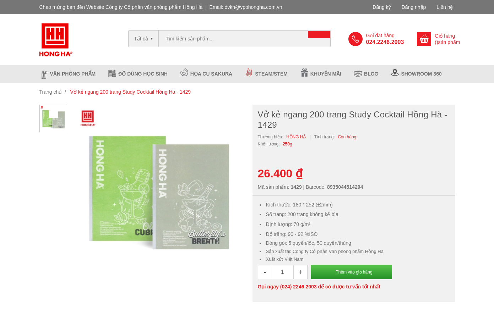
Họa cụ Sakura (211, 74)
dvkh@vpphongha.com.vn (253, 7)
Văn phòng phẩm (73, 74)
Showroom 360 (421, 74)
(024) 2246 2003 (298, 286)
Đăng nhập (414, 7)
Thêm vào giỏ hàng (354, 272)
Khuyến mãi (325, 74)
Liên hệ (444, 7)
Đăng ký (382, 7)
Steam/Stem (271, 74)
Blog (371, 74)
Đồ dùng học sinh (143, 74)
